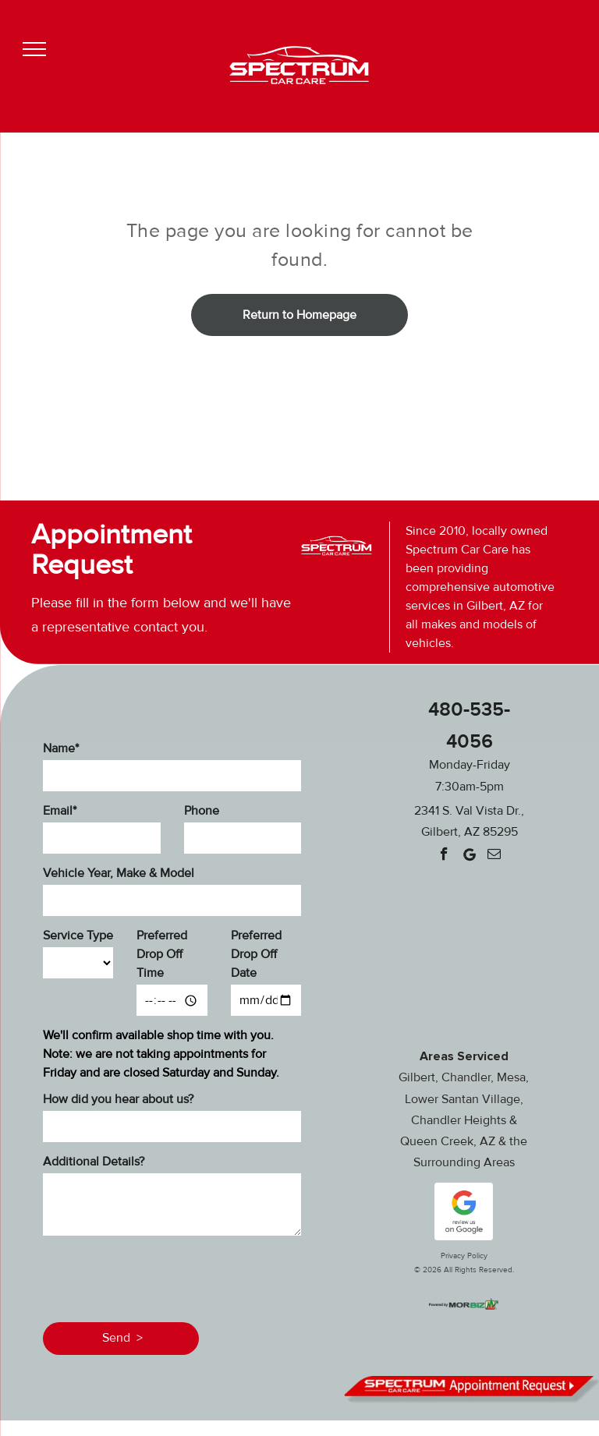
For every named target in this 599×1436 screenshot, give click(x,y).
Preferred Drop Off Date (256, 954)
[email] (494, 856)
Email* (59, 811)
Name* (61, 748)
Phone (201, 811)
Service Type (78, 935)
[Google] (469, 856)
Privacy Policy (464, 1256)
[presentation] (161, 1276)
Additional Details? (93, 1161)
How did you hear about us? (118, 1099)
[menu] (34, 49)
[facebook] (444, 856)
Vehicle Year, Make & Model (118, 873)
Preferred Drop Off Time (161, 954)
